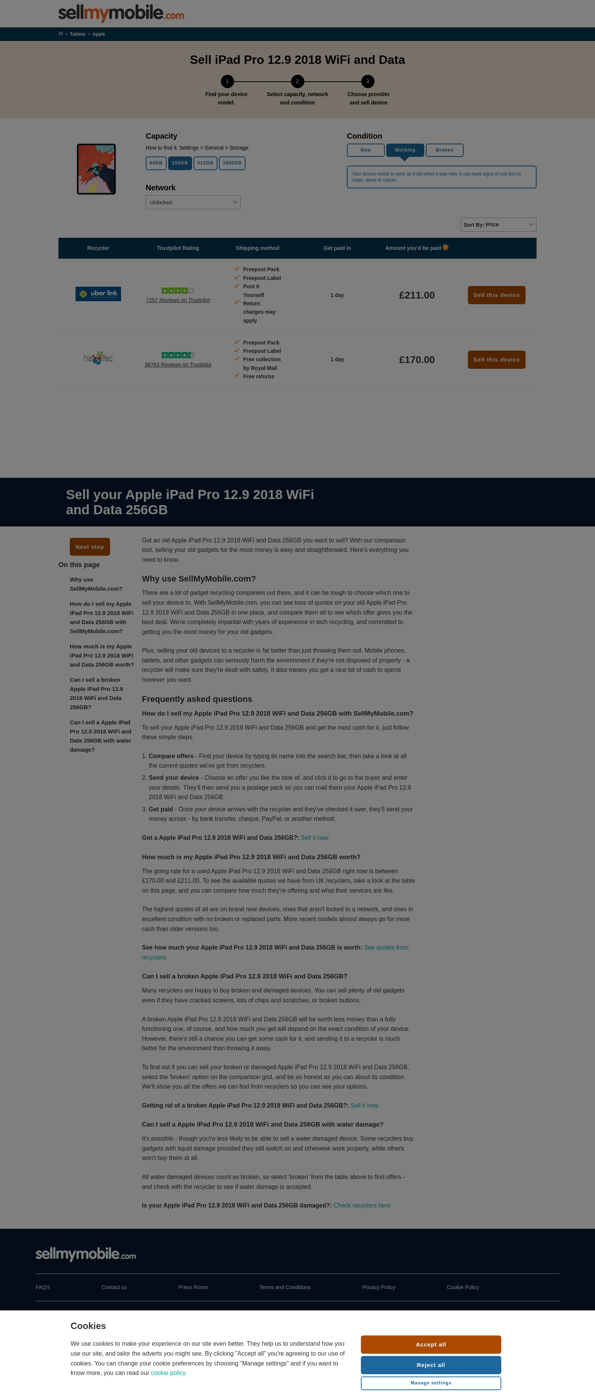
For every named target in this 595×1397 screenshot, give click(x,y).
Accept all (431, 1344)
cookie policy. (169, 1373)
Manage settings (431, 1383)
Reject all (431, 1365)
